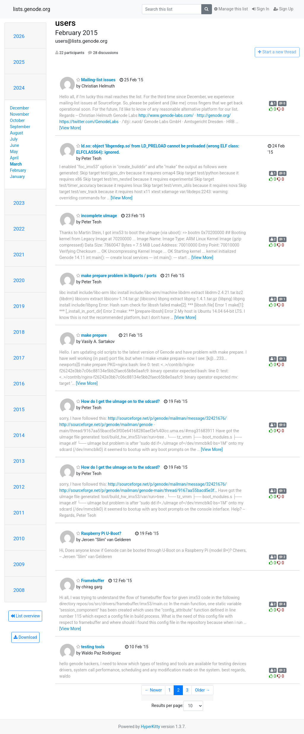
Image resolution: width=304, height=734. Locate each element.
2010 (19, 538)
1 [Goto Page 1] (169, 690)
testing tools (90, 646)
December (19, 108)
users (65, 23)
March (16, 164)
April (14, 157)
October (17, 120)
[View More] (70, 127)
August (16, 133)
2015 (19, 409)
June (14, 145)
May (14, 151)
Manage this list (231, 9)
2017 (19, 358)
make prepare (91, 335)
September (20, 126)
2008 (19, 590)
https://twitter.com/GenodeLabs (89, 121)
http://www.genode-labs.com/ (166, 115)
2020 (19, 280)
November (19, 114)
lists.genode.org (31, 9)
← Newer (153, 690)
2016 (19, 384)
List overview (25, 616)
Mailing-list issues (95, 79)
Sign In (260, 9)
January (17, 176)
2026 (19, 36)
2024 (19, 88)
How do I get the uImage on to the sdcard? (118, 401)
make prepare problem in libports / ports (116, 275)
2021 (19, 255)
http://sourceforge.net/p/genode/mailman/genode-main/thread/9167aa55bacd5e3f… (138, 490)
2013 (19, 461)
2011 (19, 513)
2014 (19, 435)
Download (25, 637)
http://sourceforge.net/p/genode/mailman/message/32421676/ (167, 418)
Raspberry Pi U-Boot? (98, 533)
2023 (19, 203)
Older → (202, 690)
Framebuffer (90, 580)
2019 (19, 306)
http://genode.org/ (214, 115)
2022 (19, 229)
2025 (19, 62)
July (14, 139)
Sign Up (283, 9)
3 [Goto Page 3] (187, 690)
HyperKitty (150, 726)
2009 (19, 564)
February (18, 170)
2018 (19, 332)
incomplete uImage (96, 215)
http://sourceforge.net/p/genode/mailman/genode (106, 424)
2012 (19, 487)
